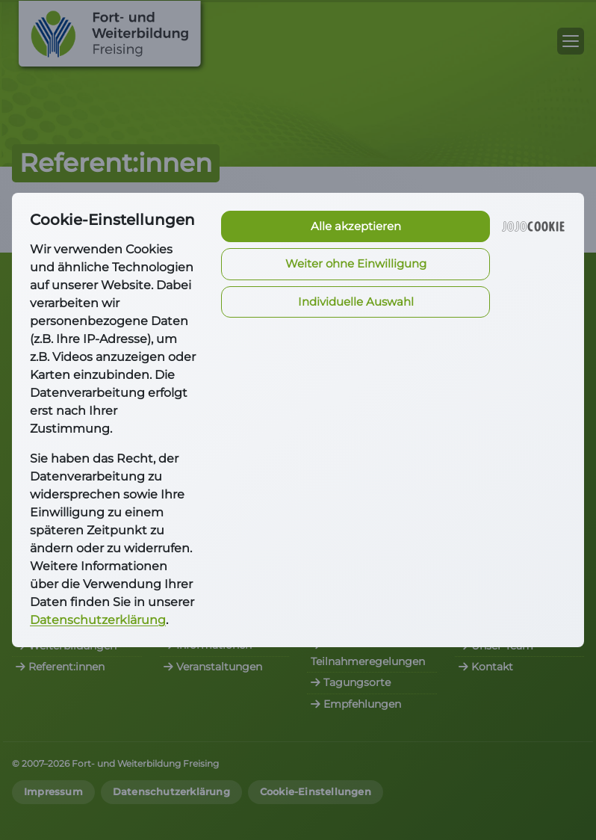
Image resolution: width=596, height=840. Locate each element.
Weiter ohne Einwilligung (355, 263)
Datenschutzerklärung (98, 620)
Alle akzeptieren (356, 226)
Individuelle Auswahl (356, 301)
